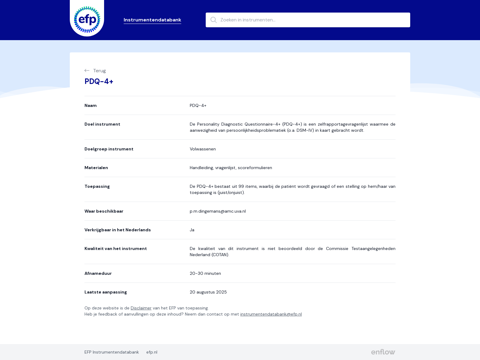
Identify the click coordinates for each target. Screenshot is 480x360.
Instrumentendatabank (152, 20)
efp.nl (151, 352)
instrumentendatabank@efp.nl (271, 314)
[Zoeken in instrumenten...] (308, 20)
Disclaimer (141, 308)
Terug (95, 70)
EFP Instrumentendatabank (111, 352)
